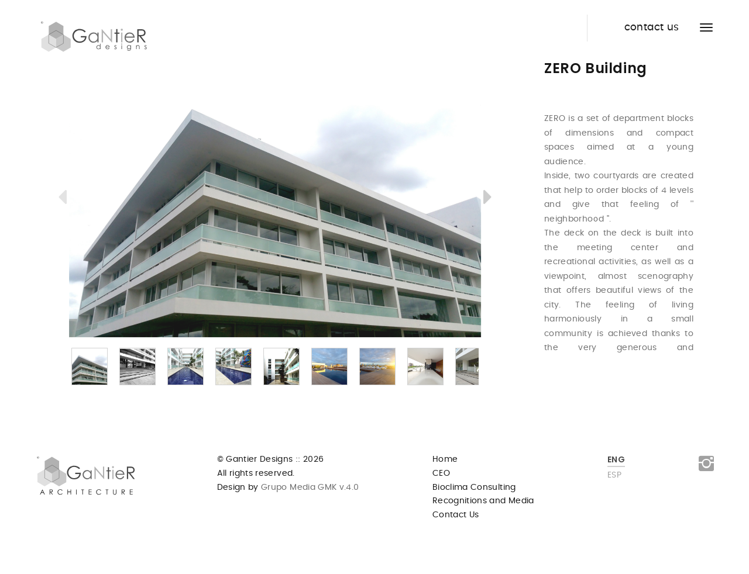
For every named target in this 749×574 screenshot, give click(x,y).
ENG (616, 459)
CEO (441, 473)
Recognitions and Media (483, 501)
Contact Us (455, 515)
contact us (651, 27)
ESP (614, 475)
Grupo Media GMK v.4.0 (309, 487)
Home (445, 459)
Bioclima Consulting (474, 487)
